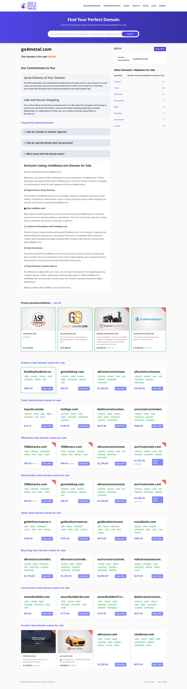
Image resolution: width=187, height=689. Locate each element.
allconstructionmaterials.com (118, 372)
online (27, 376)
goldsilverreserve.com (39, 522)
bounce (109, 645)
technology (147, 564)
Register (162, 6)
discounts (80, 451)
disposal (79, 564)
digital (63, 379)
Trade (116, 88)
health (50, 376)
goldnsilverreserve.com (77, 522)
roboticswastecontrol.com (152, 559)
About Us (136, 6)
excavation (149, 379)
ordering (78, 454)
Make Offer (160, 49)
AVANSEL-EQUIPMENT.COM (107, 334)
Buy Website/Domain (92, 6)
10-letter (138, 533)
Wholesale (118, 94)
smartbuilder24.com (75, 597)
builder (63, 608)
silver (40, 530)
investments (41, 526)
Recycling (118, 113)
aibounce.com (107, 634)
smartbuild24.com (37, 597)
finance (32, 526)
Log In (153, 6)
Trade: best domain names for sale (41, 400)
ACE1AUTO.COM (66, 656)
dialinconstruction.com (113, 409)
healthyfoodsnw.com (39, 372)
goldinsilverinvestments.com (118, 522)
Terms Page (162, 682)
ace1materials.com (147, 447)
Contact (126, 6)
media (110, 642)
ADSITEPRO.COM (29, 334)
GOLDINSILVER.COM (68, 334)
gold (26, 526)
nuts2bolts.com (145, 522)
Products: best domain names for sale (43, 362)
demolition (76, 570)
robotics (157, 567)
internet (42, 376)
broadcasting (139, 645)
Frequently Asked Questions (37, 122)
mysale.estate (34, 409)
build (26, 608)
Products (117, 81)
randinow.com (144, 634)
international (83, 417)
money (27, 530)
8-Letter (117, 126)
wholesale (101, 379)
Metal (116, 107)
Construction (119, 119)
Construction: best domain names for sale (45, 587)
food (44, 379)
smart (48, 605)
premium (101, 645)
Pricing (145, 6)
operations (65, 420)
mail (62, 383)
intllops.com (69, 409)
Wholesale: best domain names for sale (43, 437)
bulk (26, 567)
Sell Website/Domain (112, 6)
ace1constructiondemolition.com (120, 559)
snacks (47, 454)
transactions (29, 417)
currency (47, 530)
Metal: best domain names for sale (41, 512)
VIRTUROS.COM (29, 656)
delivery (37, 379)
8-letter (116, 645)
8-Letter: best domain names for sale (42, 625)
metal (34, 530)
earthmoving (139, 383)
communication (140, 642)
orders (40, 454)
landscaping (150, 420)
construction (102, 383)
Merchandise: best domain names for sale (45, 475)
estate (43, 417)
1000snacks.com (35, 447)
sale (123, 376)
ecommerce (29, 379)
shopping (82, 379)
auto (160, 530)
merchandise (72, 379)
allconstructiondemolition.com (83, 559)
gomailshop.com (72, 372)
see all (57, 302)
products (34, 376)
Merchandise (119, 100)
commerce (64, 376)
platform (118, 642)
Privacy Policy (149, 682)
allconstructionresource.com (154, 372)
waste (35, 564)
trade (118, 376)
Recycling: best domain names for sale (43, 550)
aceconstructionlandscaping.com (157, 409)
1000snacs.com (71, 447)
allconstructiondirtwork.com (44, 559)
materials (158, 454)
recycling (28, 564)
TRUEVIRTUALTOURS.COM (143, 334)
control (137, 570)
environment (43, 564)
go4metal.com (36, 49)
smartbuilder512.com (112, 597)
